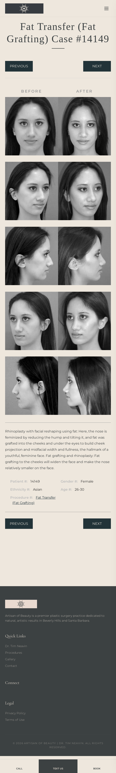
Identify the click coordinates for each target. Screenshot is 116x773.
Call (19, 766)
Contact (11, 666)
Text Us (58, 766)
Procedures (13, 653)
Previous (19, 66)
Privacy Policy (15, 713)
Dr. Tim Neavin (16, 646)
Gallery (10, 659)
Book (96, 766)
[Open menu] (106, 8)
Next (97, 66)
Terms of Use (14, 720)
